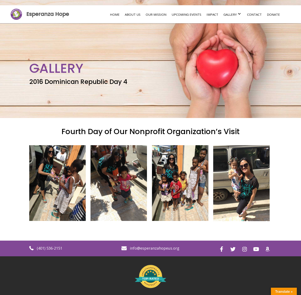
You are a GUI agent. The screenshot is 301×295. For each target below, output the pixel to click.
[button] (239, 14)
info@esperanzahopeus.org (154, 248)
